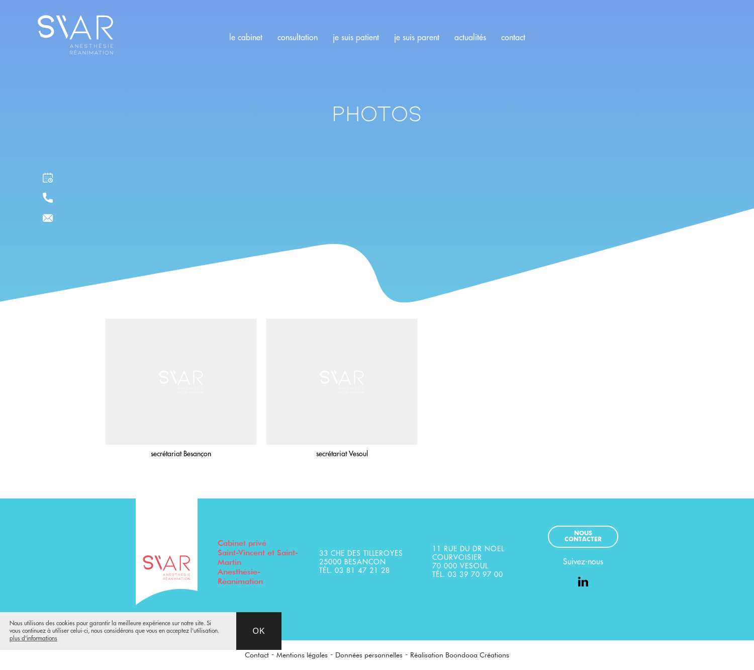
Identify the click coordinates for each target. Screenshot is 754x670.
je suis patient (356, 38)
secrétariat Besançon (181, 453)
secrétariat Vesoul (342, 453)
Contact (257, 655)
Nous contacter (583, 537)
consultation (297, 38)
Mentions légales (302, 655)
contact (513, 38)
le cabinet (245, 38)
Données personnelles (369, 655)
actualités (470, 38)
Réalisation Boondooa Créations (459, 655)
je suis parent (416, 38)
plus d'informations (33, 638)
